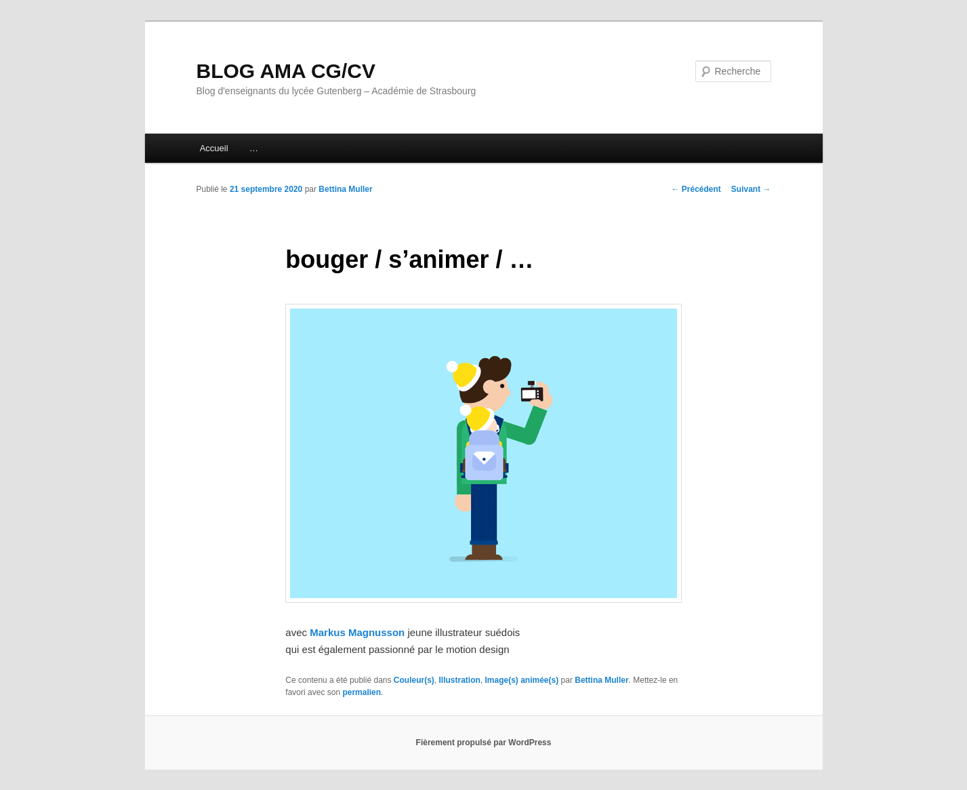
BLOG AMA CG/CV (286, 71)
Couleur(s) (414, 680)
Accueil (214, 148)
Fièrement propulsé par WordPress (484, 742)
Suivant (751, 189)
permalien (361, 692)
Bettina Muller (345, 189)
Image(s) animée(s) (522, 680)
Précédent (695, 189)
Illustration (459, 680)
